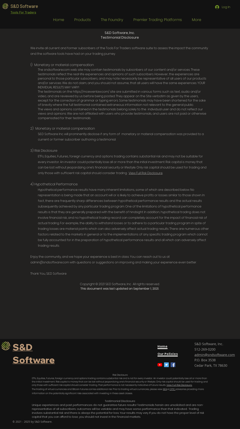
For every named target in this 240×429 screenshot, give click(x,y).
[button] (80, 19)
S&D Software (24, 6)
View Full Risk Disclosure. (179, 385)
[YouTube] (160, 364)
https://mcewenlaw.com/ (91, 91)
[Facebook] (173, 364)
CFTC (173, 389)
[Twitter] (166, 364)
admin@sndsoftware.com (49, 262)
